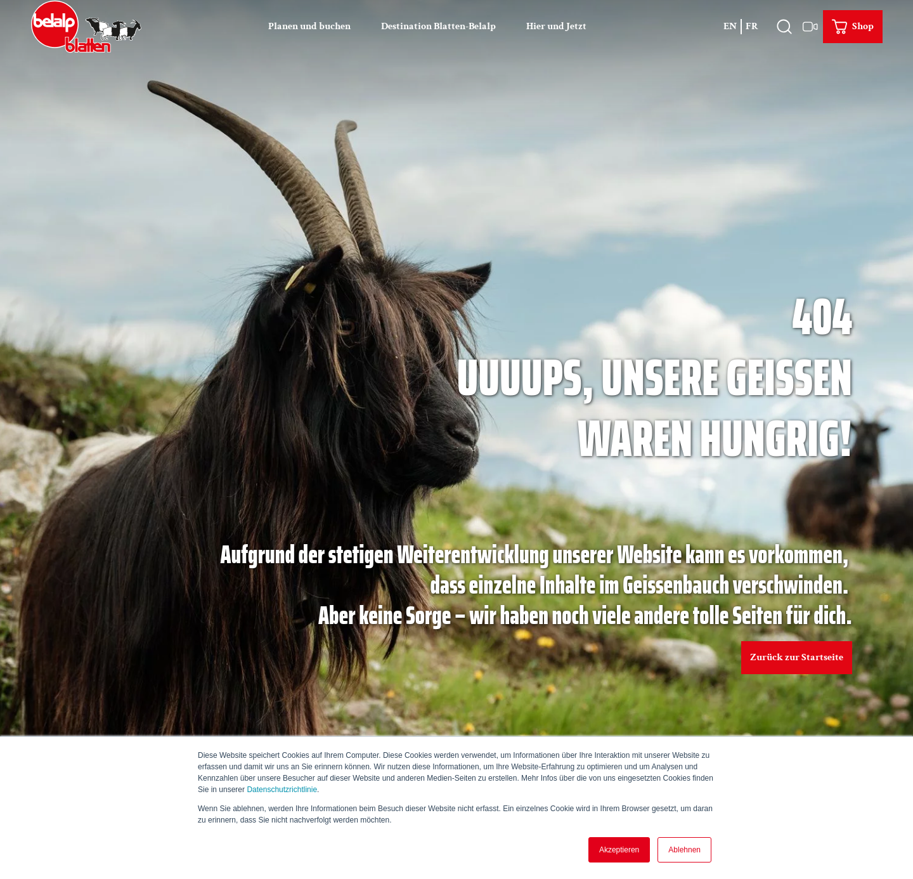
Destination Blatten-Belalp (438, 26)
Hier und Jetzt (556, 26)
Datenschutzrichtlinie (282, 789)
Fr (752, 26)
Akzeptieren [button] (619, 849)
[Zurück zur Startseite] (86, 26)
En (730, 26)
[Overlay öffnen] (784, 26)
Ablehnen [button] (684, 849)
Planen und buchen (309, 26)
